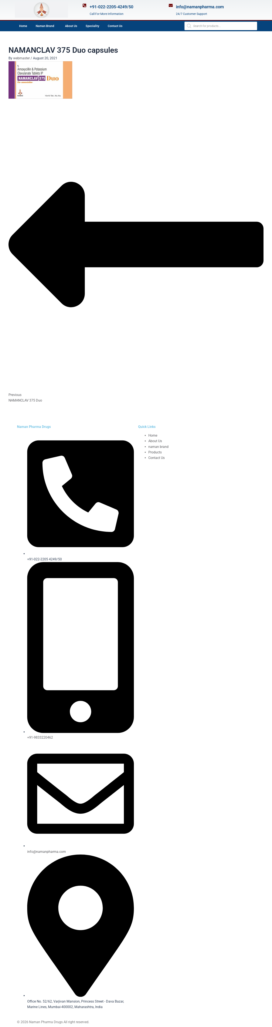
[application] (56, 26)
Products (155, 452)
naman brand (158, 447)
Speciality (92, 26)
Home (23, 26)
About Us (71, 26)
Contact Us (115, 26)
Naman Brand (46, 26)
